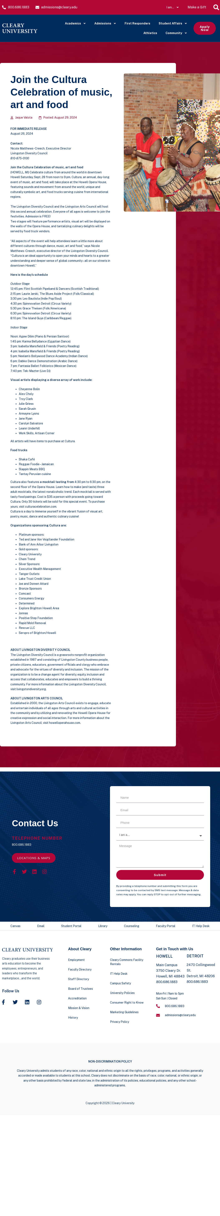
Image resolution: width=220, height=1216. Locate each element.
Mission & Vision (78, 1008)
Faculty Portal (165, 926)
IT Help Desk (201, 926)
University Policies (122, 993)
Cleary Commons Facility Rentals (126, 962)
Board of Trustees (80, 988)
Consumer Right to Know (127, 1002)
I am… (172, 7)
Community (176, 33)
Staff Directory (78, 979)
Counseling (131, 926)
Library (102, 926)
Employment (76, 960)
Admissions (105, 23)
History (73, 1017)
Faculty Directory (79, 969)
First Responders (137, 23)
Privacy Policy (119, 1021)
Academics (75, 23)
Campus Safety (120, 983)
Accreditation (77, 998)
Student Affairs (173, 23)
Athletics (150, 33)
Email (40, 926)
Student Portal (71, 926)
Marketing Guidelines (124, 1012)
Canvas (15, 926)
